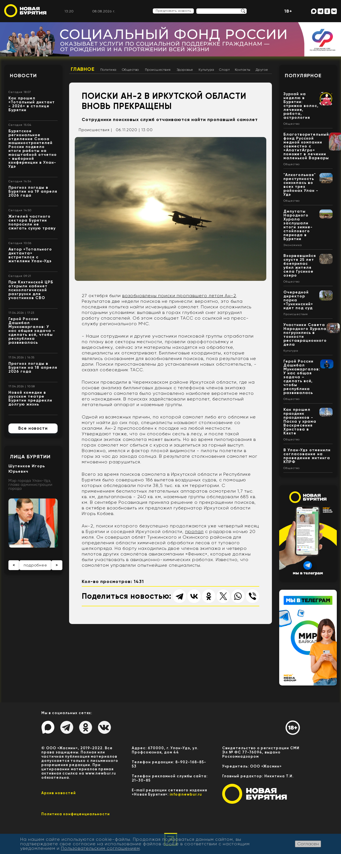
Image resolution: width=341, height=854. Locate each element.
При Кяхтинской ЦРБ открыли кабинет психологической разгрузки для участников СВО (30, 290)
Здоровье (185, 70)
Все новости (33, 428)
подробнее (35, 565)
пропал (194, 531)
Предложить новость (173, 11)
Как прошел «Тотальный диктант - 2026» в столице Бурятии (31, 104)
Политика (108, 70)
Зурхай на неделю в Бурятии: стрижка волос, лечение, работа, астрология (301, 106)
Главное (83, 69)
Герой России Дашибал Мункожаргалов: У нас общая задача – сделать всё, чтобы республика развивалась (31, 330)
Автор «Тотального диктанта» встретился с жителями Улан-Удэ (30, 255)
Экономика (292, 245)
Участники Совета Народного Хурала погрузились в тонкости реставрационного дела (305, 334)
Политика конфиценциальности (75, 814)
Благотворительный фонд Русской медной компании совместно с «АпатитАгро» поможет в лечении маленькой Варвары (306, 146)
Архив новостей (58, 793)
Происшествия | (95, 129)
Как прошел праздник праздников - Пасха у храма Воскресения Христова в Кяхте (299, 421)
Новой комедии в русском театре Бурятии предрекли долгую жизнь (30, 398)
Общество (130, 70)
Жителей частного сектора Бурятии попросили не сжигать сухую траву (32, 222)
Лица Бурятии (30, 457)
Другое (262, 70)
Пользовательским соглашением (100, 848)
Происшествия (158, 70)
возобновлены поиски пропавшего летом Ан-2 (179, 295)
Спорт (224, 70)
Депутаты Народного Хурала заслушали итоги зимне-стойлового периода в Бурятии (298, 225)
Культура (206, 70)
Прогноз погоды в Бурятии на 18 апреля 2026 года (32, 367)
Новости (23, 75)
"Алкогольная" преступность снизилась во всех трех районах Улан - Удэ (300, 184)
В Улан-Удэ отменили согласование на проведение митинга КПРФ (307, 456)
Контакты (243, 70)
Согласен (308, 843)
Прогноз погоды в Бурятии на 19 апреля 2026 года (32, 191)
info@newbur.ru (186, 794)
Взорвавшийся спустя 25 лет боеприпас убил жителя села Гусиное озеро (299, 265)
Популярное (303, 75)
